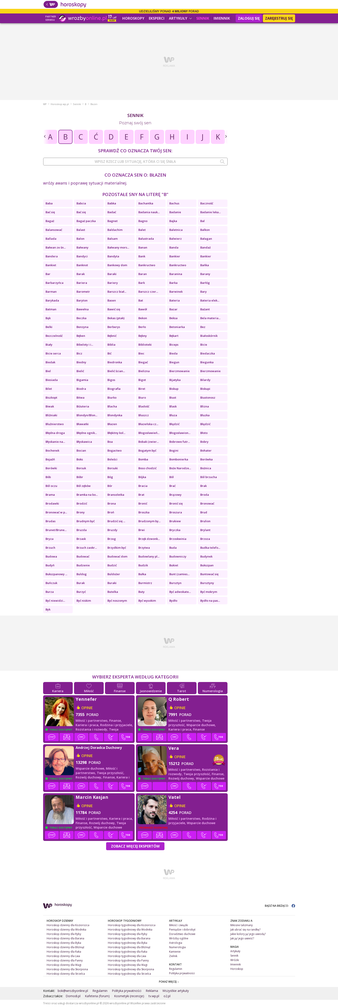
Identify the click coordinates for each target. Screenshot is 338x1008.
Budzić (112, 566)
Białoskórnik (209, 337)
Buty (141, 593)
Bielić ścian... (116, 372)
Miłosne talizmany (241, 926)
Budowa (51, 558)
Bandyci (82, 257)
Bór (109, 487)
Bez (202, 328)
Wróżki (234, 961)
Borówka (206, 460)
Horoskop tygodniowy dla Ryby (127, 935)
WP (45, 105)
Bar (48, 275)
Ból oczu (51, 487)
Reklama (152, 992)
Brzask (81, 540)
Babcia (81, 204)
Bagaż (50, 222)
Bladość (143, 407)
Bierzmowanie (179, 372)
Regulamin (175, 970)
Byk (48, 610)
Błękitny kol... (116, 434)
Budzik (143, 566)
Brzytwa (144, 549)
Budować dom (117, 558)
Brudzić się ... (116, 522)
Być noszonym (117, 602)
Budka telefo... (210, 549)
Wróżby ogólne (178, 939)
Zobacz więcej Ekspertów (135, 847)
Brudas (50, 522)
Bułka (142, 575)
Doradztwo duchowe (182, 935)
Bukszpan (207, 566)
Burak (80, 584)
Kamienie (175, 953)
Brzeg (111, 540)
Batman (51, 310)
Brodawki (52, 505)
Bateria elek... (209, 301)
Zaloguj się (249, 18)
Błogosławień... (148, 434)
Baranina (175, 275)
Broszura (175, 513)
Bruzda (81, 531)
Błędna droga (55, 434)
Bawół (142, 310)
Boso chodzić (147, 469)
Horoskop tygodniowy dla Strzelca (129, 974)
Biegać (143, 363)
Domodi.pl (73, 997)
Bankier (174, 257)
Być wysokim (147, 602)
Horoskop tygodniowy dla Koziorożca (131, 926)
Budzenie (83, 566)
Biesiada (52, 381)
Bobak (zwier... (148, 443)
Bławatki (82, 425)
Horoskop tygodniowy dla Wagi (127, 966)
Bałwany (82, 249)
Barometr (83, 293)
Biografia (113, 390)
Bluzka (205, 416)
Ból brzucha (208, 478)
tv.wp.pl (154, 997)
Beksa (173, 319)
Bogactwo (114, 452)
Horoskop (236, 970)
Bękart (173, 337)
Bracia (142, 487)
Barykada (52, 301)
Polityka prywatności (182, 974)
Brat (141, 496)
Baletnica (176, 231)
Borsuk (81, 469)
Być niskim (83, 602)
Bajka (173, 222)
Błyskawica (84, 443)
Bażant (205, 310)
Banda (173, 249)
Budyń (50, 566)
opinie (87, 709)
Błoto (204, 434)
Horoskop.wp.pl (60, 105)
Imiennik (222, 18)
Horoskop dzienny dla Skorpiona (67, 970)
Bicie (203, 346)
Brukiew (175, 522)
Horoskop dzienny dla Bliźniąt (65, 948)
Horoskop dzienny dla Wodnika (66, 931)
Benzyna (82, 328)
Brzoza (205, 540)
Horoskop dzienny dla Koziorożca (68, 926)
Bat (140, 301)
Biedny (81, 363)
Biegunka (207, 363)
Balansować (54, 231)
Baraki (111, 275)
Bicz (79, 354)
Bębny (142, 337)
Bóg (110, 478)
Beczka (81, 319)
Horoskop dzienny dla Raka (64, 953)
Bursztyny (207, 584)
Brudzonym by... (149, 522)
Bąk (48, 319)
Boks (79, 460)
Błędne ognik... (86, 434)
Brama (50, 496)
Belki (49, 328)
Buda (173, 549)
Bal (202, 222)
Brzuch (50, 549)
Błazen (112, 425)
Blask (173, 407)
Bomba (143, 460)
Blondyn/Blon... (86, 416)
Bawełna (82, 310)
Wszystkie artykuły (175, 992)
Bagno (142, 222)
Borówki (51, 469)
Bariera (81, 284)
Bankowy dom (117, 266)
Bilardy (205, 381)
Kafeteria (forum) (97, 997)
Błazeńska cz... (148, 425)
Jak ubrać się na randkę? (245, 931)
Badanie (175, 213)
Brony (80, 513)
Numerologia (177, 948)
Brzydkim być (116, 549)
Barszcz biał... (116, 293)
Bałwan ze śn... (56, 249)
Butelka (112, 593)
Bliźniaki (51, 416)
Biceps (173, 346)
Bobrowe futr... (179, 443)
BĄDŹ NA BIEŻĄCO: (280, 907)
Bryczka (174, 531)
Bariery (112, 284)
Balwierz (175, 240)
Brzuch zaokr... (86, 549)
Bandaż (205, 249)
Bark (141, 284)
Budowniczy (177, 558)
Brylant (205, 531)
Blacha (112, 407)
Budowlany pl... (148, 558)
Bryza (49, 540)
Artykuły (180, 18)
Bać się (50, 213)
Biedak (50, 363)
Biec (141, 354)
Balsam (112, 240)
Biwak (50, 407)
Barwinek (176, 293)
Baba (49, 204)
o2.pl (167, 997)
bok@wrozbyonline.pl (73, 992)
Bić (109, 354)
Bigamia (82, 381)
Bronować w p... (56, 513)
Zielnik (173, 957)
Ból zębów (83, 487)
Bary (203, 293)
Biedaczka (207, 354)
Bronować (207, 505)
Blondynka (114, 416)
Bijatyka (175, 381)
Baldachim (114, 231)
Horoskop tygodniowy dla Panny (128, 961)
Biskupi (205, 390)
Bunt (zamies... (179, 575)
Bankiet (51, 266)
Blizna (204, 407)
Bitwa (80, 399)
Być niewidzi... (55, 602)
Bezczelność (54, 337)
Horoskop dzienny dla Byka (64, 944)
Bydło (173, 602)
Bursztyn (175, 584)
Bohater (206, 452)
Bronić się (176, 505)
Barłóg (205, 284)
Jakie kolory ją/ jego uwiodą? (248, 935)
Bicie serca (53, 354)
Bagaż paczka (86, 222)
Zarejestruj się (279, 18)
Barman (51, 293)
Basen (111, 301)
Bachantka (145, 204)
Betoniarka (177, 328)
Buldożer (113, 575)
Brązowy (175, 496)
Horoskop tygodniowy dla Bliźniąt (129, 948)
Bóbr (79, 478)
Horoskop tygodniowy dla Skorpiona (131, 970)
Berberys (113, 328)
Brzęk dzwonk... (149, 540)
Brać (172, 487)
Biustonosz (207, 399)
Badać (111, 213)
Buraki (111, 584)
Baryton (82, 301)
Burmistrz (145, 584)
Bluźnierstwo (55, 425)
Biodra (81, 390)
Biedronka (114, 363)
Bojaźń (50, 460)
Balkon (205, 231)
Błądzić (174, 425)
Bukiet (173, 566)
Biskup (173, 390)
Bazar (173, 310)
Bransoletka (115, 496)
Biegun (174, 363)
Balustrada (146, 240)
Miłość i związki (178, 926)
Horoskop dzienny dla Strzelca (66, 974)
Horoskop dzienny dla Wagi (64, 966)
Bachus (174, 204)
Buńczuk (51, 584)
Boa (110, 443)
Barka (173, 284)
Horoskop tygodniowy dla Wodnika (130, 931)
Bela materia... (210, 319)
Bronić (142, 505)
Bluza (173, 416)
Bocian (81, 452)
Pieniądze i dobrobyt (182, 931)
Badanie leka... (210, 213)
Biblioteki (145, 346)
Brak (203, 487)
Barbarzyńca (54, 284)
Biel (48, 372)
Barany (205, 275)
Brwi (141, 531)
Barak (80, 275)
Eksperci (156, 18)
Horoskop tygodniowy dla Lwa (127, 957)
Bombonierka (178, 460)
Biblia (111, 346)
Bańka (204, 266)
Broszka (143, 513)
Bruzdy (112, 531)
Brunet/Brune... (56, 531)
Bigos (111, 381)
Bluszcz (143, 416)
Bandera (52, 257)
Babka (111, 204)
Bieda (173, 354)
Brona (111, 505)
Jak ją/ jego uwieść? (242, 939)
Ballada (51, 240)
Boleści (112, 460)
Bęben (80, 337)
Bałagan (206, 240)
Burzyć (81, 593)
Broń (110, 513)
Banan (142, 249)
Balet (142, 231)
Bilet (49, 390)
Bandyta (113, 257)
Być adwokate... (180, 593)
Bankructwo (146, 266)
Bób (48, 478)
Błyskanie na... (55, 443)
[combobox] (135, 163)
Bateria (174, 301)
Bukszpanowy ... (56, 575)
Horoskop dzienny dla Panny (65, 961)
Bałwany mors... (118, 249)
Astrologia (175, 944)
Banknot (82, 266)
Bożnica (205, 469)
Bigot (142, 381)
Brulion (205, 522)
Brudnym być (85, 522)
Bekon (142, 319)
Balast (80, 231)
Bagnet (112, 222)
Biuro (142, 399)
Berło (142, 328)
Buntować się (209, 575)
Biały (49, 346)
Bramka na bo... (87, 496)
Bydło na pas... (210, 602)
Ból (171, 478)
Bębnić (111, 337)
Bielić (80, 372)
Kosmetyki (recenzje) (129, 997)
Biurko (111, 399)
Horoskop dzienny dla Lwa (63, 957)
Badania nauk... (149, 213)
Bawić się (113, 310)
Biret (141, 390)
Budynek (206, 558)
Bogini (173, 452)
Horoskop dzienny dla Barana (65, 939)
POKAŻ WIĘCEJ (169, 983)
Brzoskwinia (177, 540)
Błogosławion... (179, 434)
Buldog (81, 575)
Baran (142, 275)
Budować (82, 558)
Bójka (142, 478)
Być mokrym (208, 593)
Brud (203, 513)
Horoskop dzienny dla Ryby (64, 935)
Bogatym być (147, 452)
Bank (141, 257)
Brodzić (81, 505)
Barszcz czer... (148, 293)
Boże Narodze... (180, 469)
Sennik (202, 18)
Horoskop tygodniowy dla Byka (127, 944)
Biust (172, 399)
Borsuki (112, 469)
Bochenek (52, 452)
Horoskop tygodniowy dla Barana (129, 939)
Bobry (204, 443)
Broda (204, 496)
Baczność (206, 204)
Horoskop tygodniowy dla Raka (127, 953)
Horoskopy (133, 18)
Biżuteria (82, 407)
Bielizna (144, 372)
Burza (50, 593)
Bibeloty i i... (84, 346)
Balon (80, 240)
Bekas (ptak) (115, 319)
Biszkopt (51, 399)
